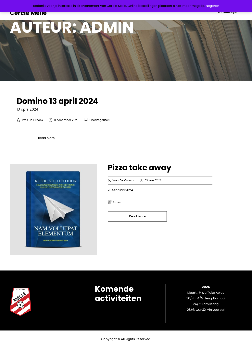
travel (117, 202)
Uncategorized (100, 120)
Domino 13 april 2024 (57, 101)
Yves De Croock (32, 120)
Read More (46, 138)
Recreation (206, 180)
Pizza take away (139, 167)
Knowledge (189, 180)
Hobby (176, 180)
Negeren (212, 6)
